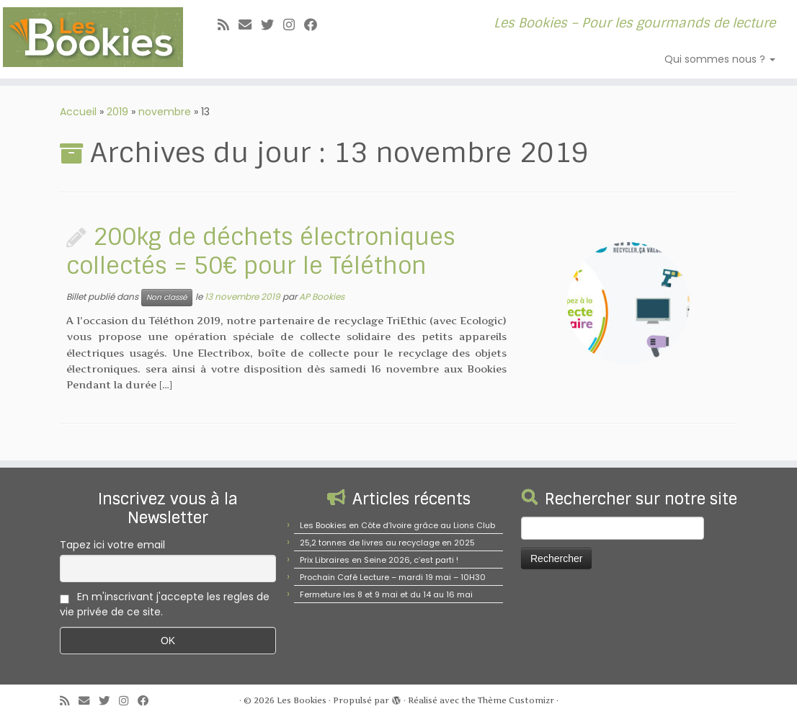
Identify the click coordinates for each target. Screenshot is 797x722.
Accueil (78, 111)
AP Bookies (321, 296)
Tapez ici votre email (112, 545)
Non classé (166, 297)
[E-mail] (250, 25)
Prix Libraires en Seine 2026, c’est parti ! (379, 560)
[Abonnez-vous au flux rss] (228, 25)
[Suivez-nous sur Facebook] (315, 25)
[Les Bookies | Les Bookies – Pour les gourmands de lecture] (93, 37)
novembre (164, 111)
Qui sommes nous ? (719, 59)
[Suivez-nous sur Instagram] (293, 25)
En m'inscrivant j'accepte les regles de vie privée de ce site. (165, 604)
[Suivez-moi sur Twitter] (272, 25)
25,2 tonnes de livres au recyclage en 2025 (387, 542)
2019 (117, 111)
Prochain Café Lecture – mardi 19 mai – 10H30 (393, 577)
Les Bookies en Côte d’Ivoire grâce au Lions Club (397, 525)
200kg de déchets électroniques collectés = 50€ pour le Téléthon (260, 251)
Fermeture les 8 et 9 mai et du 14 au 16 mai (386, 594)
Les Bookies (301, 700)
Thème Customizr (516, 700)
